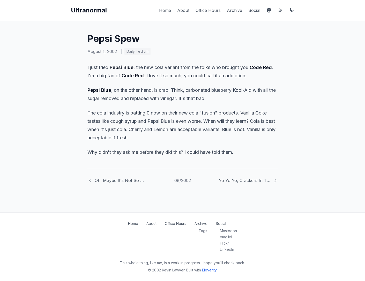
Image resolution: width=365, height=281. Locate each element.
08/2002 (182, 180)
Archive (234, 10)
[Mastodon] (269, 10)
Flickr (224, 243)
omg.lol (226, 237)
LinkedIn (227, 249)
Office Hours (208, 10)
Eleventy (209, 270)
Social (254, 10)
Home (165, 10)
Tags (203, 231)
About (183, 10)
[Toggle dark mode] (291, 9)
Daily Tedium (137, 51)
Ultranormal (89, 10)
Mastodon (228, 231)
